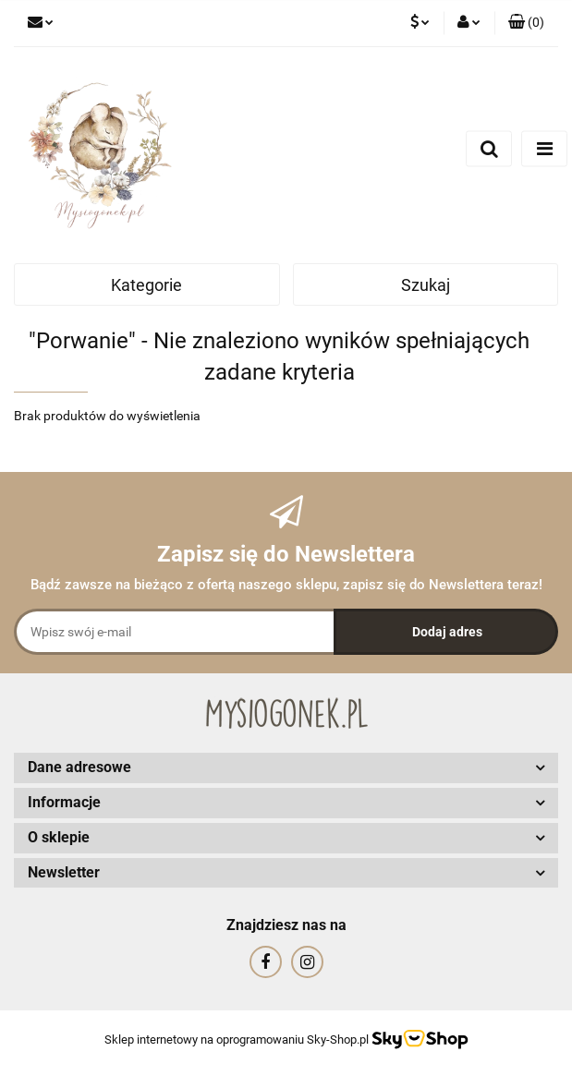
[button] (526, 23)
